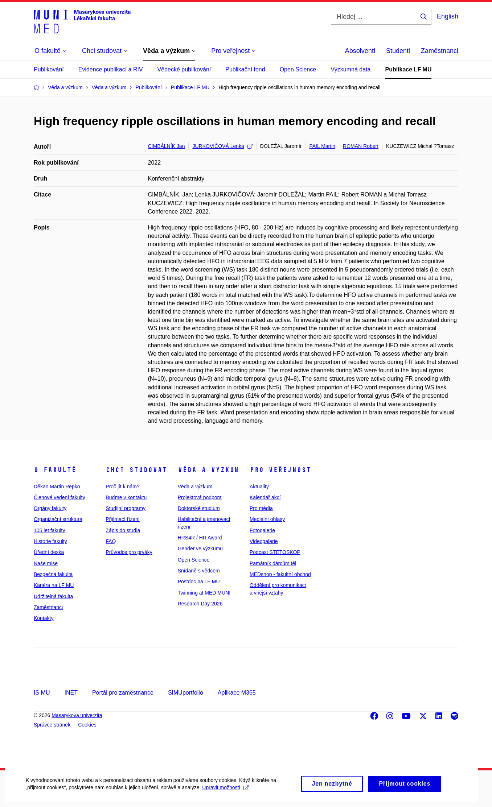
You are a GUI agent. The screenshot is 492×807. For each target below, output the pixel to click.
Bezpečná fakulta (53, 574)
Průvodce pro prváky (129, 552)
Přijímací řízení (122, 519)
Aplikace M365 (237, 693)
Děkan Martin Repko (57, 486)
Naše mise (46, 563)
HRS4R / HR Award (200, 538)
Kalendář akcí (265, 497)
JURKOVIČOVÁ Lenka (222, 146)
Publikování (49, 69)
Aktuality (259, 486)
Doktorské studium (199, 508)
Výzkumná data (350, 69)
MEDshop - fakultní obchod (280, 574)
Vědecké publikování (184, 69)
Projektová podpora (200, 497)
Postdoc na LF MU (199, 581)
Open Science (298, 69)
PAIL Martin (322, 146)
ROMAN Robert (360, 146)
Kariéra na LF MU (54, 585)
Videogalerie (264, 541)
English (447, 16)
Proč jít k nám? (122, 486)
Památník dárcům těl (273, 563)
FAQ (111, 541)
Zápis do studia (123, 530)
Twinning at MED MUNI (204, 593)
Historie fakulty (50, 541)
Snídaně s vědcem (199, 571)
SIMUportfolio (185, 693)
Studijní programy (125, 508)
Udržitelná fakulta (53, 596)
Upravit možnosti (225, 794)
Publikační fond (245, 69)
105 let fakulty (49, 530)
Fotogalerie (262, 530)
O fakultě (55, 470)
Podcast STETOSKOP (275, 552)
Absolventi (360, 50)
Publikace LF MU (408, 69)
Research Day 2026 (200, 604)
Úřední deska (49, 552)
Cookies (87, 725)
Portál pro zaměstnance (122, 693)
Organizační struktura (58, 519)
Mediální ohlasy (267, 519)
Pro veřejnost (280, 470)
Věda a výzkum (208, 470)
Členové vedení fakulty (59, 497)
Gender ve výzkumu (200, 548)
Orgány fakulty (50, 508)
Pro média (261, 508)
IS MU (42, 693)
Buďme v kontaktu (126, 497)
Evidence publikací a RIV (110, 69)
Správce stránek (52, 725)
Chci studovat (136, 470)
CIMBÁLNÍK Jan (166, 146)
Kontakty (43, 618)
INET (70, 693)
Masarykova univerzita (77, 715)
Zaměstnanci (439, 50)
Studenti (398, 50)
